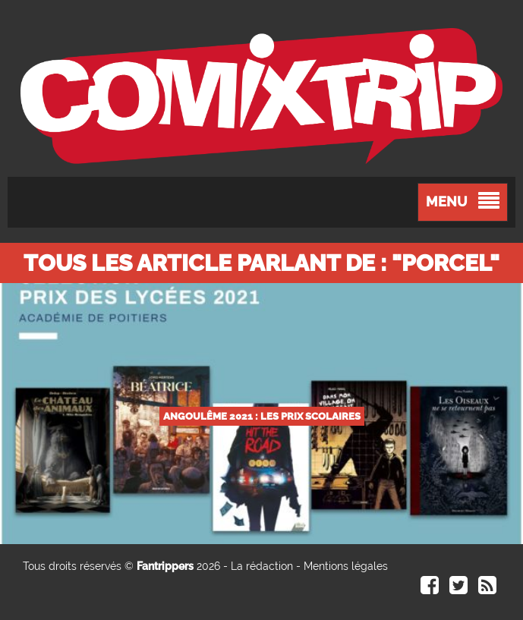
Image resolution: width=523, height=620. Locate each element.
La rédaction (262, 566)
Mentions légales (346, 566)
